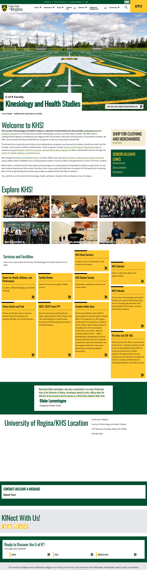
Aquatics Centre (68, 158)
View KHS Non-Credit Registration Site (122, 106)
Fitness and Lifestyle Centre (26, 158)
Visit (56, 554)
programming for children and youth (25, 150)
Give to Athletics (119, 167)
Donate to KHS (119, 163)
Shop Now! (117, 142)
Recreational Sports (92, 147)
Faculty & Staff (60, 2)
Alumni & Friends (75, 2)
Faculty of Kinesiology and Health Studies (108, 424)
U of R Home (7, 114)
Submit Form (9, 495)
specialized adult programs (57, 150)
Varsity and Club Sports (74, 147)
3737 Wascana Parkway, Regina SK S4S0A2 (109, 429)
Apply (13, 554)
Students (47, 2)
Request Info (103, 554)
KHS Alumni (118, 172)
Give (86, 2)
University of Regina (99, 419)
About (37, 7)
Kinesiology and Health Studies (28, 114)
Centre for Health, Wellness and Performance (21, 153)
